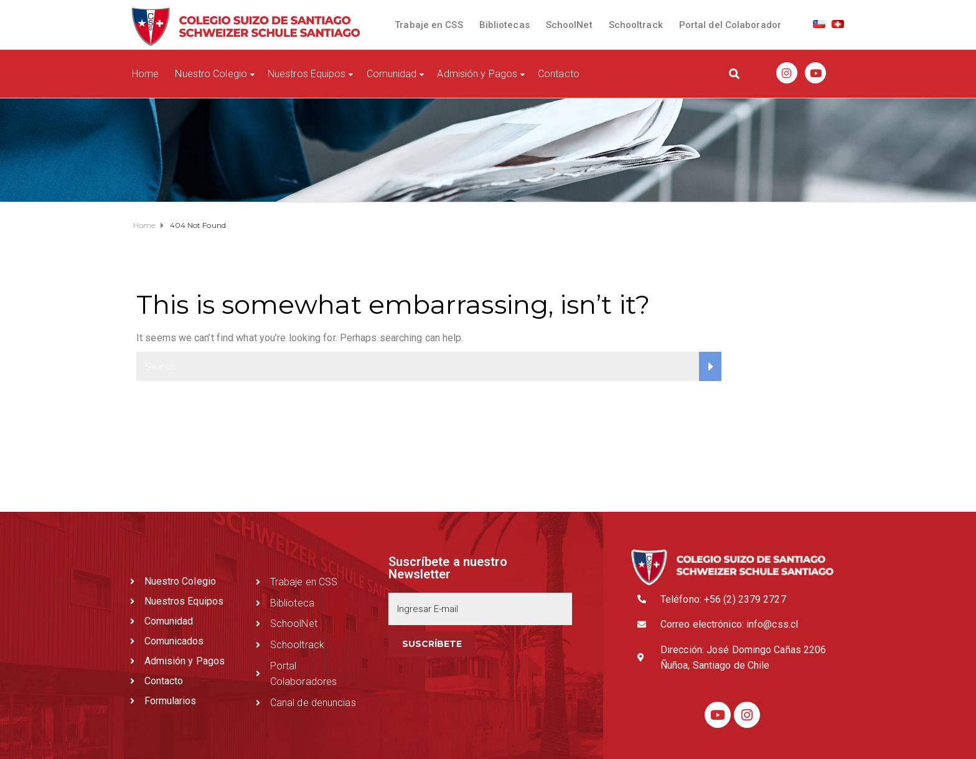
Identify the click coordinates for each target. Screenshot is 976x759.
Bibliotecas (504, 25)
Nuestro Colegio (211, 74)
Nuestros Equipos (307, 74)
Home (145, 74)
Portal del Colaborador (730, 25)
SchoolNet (569, 25)
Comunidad (392, 74)
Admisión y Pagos (477, 74)
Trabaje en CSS (428, 25)
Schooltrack (636, 25)
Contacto (559, 74)
